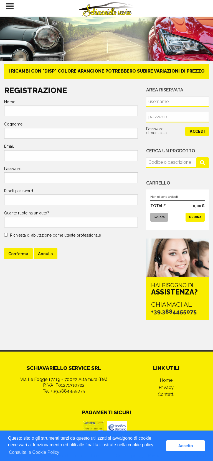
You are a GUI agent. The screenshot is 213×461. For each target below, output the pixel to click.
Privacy (166, 374)
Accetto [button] (185, 446)
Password (13, 169)
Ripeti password (18, 191)
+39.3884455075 (175, 311)
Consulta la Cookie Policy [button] (34, 452)
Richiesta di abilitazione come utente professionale (52, 235)
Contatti (166, 381)
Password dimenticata (156, 131)
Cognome (13, 124)
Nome (9, 102)
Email (9, 146)
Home (166, 367)
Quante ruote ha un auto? (26, 213)
